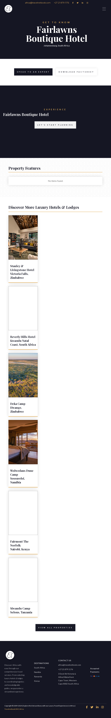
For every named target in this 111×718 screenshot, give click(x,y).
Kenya (37, 681)
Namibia (37, 672)
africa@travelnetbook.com (69, 665)
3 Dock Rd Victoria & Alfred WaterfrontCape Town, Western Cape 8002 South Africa (68, 679)
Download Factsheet (75, 72)
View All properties (54, 629)
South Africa (39, 667)
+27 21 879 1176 (65, 669)
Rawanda (38, 676)
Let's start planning (51, 129)
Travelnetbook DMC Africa (14, 709)
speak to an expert (32, 72)
